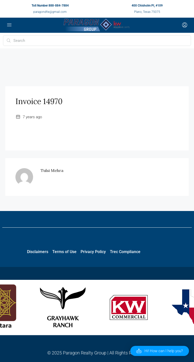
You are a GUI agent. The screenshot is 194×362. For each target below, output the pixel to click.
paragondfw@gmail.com (50, 12)
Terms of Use (64, 251)
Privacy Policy (93, 251)
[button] (159, 351)
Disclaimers (37, 251)
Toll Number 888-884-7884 (50, 5)
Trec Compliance (125, 251)
